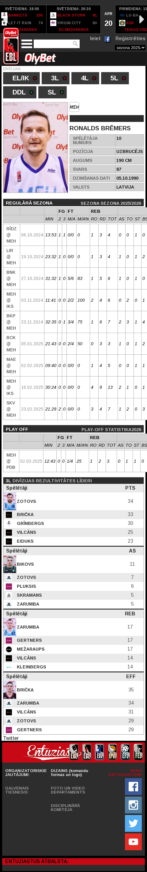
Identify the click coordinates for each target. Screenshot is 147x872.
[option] (74, 19)
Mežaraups (30, 649)
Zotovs (26, 501)
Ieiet (95, 38)
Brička (25, 514)
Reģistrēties (130, 38)
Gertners (29, 640)
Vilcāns (26, 532)
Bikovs (25, 564)
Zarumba (27, 604)
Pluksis (26, 586)
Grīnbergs (30, 523)
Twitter (11, 738)
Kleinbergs (31, 666)
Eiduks (25, 541)
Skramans (29, 595)
